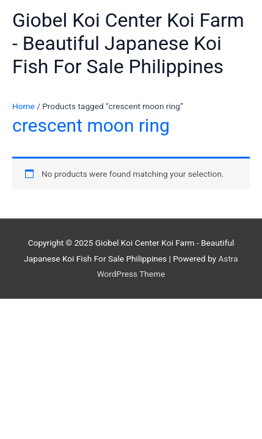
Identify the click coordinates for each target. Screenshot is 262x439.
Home (23, 106)
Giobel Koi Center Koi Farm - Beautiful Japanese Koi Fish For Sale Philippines (128, 44)
